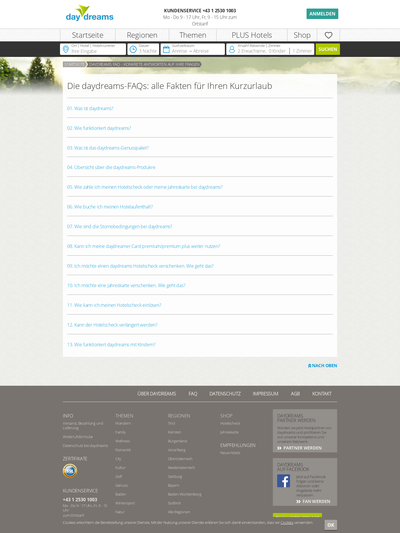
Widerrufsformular (78, 436)
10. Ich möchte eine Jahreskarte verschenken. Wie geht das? (126, 285)
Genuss (121, 485)
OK (330, 525)
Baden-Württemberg (184, 494)
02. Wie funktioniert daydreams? (99, 128)
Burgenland (177, 440)
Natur (120, 511)
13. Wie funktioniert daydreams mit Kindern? (111, 344)
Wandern (123, 423)
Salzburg (175, 476)
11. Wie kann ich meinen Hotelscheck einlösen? (114, 305)
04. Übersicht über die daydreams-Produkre (111, 167)
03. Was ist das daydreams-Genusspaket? (108, 148)
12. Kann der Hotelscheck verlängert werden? (112, 325)
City (118, 458)
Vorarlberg (176, 449)
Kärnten (174, 432)
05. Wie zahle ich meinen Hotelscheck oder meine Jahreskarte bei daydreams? (145, 187)
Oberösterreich (180, 458)
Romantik (123, 449)
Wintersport (125, 503)
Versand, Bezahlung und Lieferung (83, 425)
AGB (295, 394)
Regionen (142, 35)
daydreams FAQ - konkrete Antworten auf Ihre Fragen (144, 64)
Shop (302, 35)
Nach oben (324, 365)
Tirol (171, 423)
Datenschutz (224, 394)
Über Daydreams (156, 394)
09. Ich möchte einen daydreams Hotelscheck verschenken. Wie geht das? (140, 266)
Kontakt (321, 394)
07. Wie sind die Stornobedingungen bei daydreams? (119, 226)
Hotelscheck (230, 423)
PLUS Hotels (252, 35)
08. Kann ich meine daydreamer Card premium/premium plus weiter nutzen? (143, 246)
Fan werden (315, 501)
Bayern (173, 485)
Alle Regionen (179, 511)
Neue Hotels (230, 452)
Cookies (287, 522)
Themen (192, 35)
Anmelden (322, 14)
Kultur (120, 467)
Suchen (328, 49)
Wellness (122, 440)
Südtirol (174, 503)
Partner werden (302, 448)
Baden (120, 494)
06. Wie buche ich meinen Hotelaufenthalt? (110, 207)
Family (120, 432)
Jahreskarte (229, 432)
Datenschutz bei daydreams (85, 445)
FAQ (193, 394)
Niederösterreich (181, 467)
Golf (118, 476)
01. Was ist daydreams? (90, 108)
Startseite (87, 35)
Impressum (265, 394)
